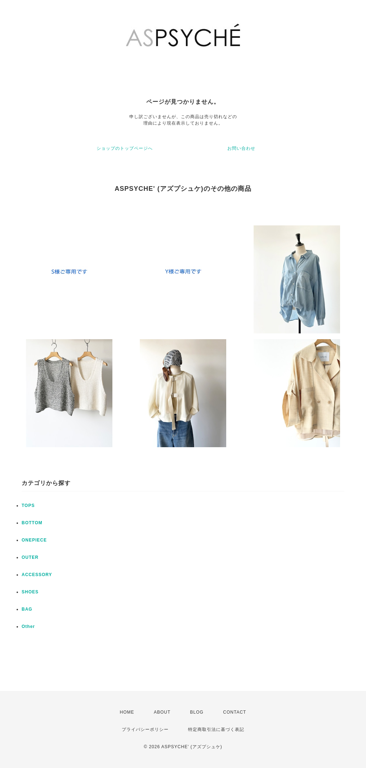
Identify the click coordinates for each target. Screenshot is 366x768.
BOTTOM (32, 522)
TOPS (28, 505)
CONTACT (234, 712)
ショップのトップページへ (125, 148)
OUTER (30, 557)
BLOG (197, 712)
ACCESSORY (37, 574)
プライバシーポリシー (145, 729)
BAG (27, 609)
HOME (127, 712)
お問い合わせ (241, 148)
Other (28, 626)
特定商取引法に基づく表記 (216, 729)
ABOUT (162, 712)
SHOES (30, 591)
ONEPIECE (34, 540)
